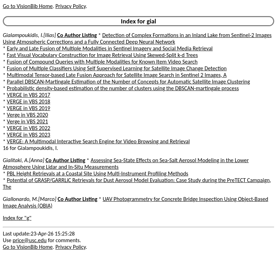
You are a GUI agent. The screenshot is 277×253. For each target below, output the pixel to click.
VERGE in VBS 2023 (28, 134)
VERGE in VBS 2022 (28, 128)
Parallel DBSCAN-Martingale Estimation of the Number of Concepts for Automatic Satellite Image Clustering (128, 81)
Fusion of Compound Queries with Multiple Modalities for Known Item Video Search (102, 61)
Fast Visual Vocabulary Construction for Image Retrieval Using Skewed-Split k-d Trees (102, 55)
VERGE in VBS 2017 (28, 95)
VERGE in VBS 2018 (28, 101)
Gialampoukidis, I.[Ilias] (29, 35)
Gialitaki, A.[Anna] (23, 160)
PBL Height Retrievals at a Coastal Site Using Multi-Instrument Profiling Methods (97, 173)
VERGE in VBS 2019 (28, 108)
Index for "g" (17, 218)
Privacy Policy (70, 6)
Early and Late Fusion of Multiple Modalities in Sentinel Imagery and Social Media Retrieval (110, 48)
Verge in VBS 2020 (27, 114)
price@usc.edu (30, 240)
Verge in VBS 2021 (27, 121)
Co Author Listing (77, 35)
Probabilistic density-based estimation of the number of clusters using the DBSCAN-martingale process (123, 88)
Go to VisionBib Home (28, 6)
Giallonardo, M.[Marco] (29, 199)
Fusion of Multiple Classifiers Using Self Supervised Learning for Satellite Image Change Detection (117, 68)
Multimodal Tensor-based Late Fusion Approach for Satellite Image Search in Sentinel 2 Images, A (117, 75)
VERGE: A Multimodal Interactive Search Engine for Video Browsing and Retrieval (98, 141)
